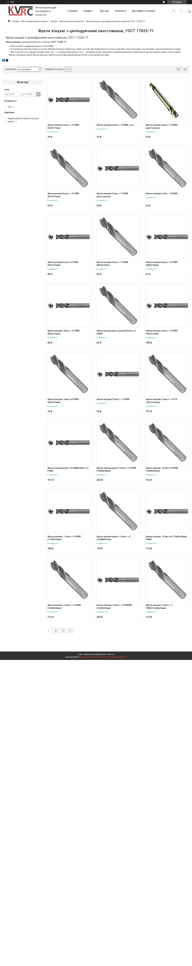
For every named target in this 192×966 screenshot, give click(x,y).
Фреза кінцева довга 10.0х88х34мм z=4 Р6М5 (67, 469)
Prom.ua (110, 654)
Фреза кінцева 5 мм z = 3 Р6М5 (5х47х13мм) (63, 195)
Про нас (104, 10)
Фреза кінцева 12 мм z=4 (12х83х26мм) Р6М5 (166, 538)
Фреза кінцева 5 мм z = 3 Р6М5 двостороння (112, 195)
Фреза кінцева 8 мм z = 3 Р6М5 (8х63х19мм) (112, 263)
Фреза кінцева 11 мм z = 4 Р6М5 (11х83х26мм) (64, 538)
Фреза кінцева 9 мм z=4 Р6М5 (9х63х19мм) (63, 400)
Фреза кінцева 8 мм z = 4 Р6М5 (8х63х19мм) (162, 263)
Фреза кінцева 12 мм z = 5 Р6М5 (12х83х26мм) (64, 606)
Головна (72, 10)
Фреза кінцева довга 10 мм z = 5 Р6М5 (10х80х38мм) (116, 469)
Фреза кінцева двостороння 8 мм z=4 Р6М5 (116, 332)
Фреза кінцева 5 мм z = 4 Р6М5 (162, 193)
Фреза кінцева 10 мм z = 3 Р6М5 (113, 399)
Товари (87, 10)
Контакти (120, 10)
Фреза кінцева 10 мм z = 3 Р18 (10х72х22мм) (161, 400)
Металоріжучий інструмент (35, 21)
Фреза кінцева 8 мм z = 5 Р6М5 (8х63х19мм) (63, 332)
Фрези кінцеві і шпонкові (71, 21)
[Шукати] (174, 11)
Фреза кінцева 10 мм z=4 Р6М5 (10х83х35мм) (162, 469)
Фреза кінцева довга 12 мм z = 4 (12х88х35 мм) (113, 538)
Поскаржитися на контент (91, 657)
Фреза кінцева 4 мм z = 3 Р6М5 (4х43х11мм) (63, 126)
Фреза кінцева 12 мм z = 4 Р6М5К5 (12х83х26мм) (114, 606)
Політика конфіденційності (115, 657)
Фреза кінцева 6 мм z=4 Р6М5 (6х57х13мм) (62, 263)
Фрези (54, 21)
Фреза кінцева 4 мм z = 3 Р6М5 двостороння (162, 126)
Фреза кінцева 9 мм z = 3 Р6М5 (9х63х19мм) (162, 332)
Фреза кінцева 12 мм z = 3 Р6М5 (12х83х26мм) (159, 606)
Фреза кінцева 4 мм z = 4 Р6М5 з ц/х (115, 125)
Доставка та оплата (143, 10)
